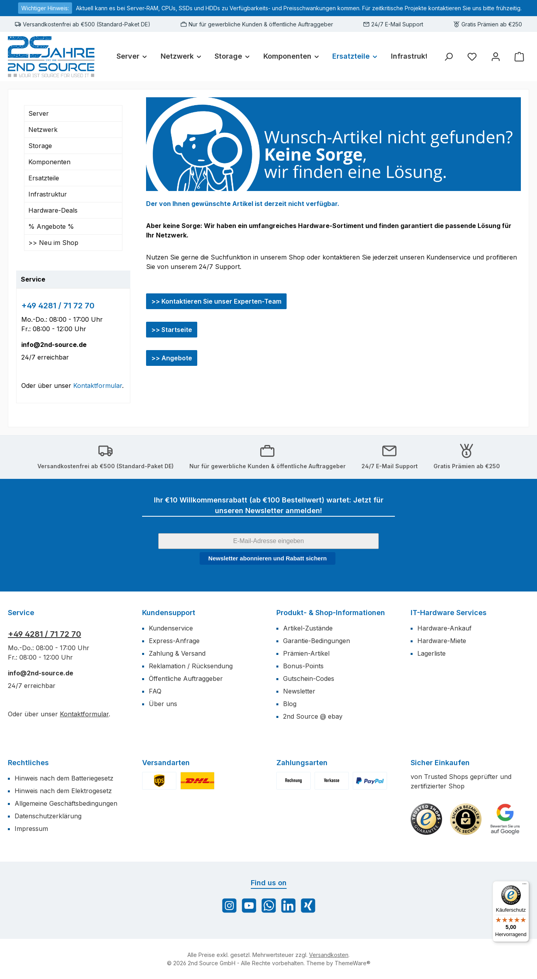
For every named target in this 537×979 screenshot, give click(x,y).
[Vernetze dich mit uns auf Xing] (308, 905)
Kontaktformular (97, 385)
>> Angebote (171, 358)
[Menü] (524, 885)
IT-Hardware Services (449, 612)
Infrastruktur (47, 194)
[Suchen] (448, 56)
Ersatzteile (43, 178)
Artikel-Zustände (308, 628)
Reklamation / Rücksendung (191, 666)
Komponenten (49, 162)
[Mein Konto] (496, 56)
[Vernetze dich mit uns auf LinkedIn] (288, 905)
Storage (40, 146)
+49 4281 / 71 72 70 (57, 305)
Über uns (163, 704)
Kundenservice (171, 628)
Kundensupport (168, 612)
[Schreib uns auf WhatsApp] (269, 905)
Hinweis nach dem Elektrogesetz (63, 791)
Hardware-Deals (53, 210)
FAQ (155, 691)
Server (38, 113)
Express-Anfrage (174, 641)
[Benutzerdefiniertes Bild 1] (426, 819)
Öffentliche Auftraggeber (186, 678)
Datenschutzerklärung (48, 816)
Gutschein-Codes (308, 678)
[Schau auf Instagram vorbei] (229, 905)
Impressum (31, 829)
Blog (289, 704)
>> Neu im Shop (53, 243)
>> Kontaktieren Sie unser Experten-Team (216, 301)
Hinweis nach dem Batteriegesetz (64, 778)
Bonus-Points (303, 666)
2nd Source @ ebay (313, 716)
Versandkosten (328, 954)
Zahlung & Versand (177, 653)
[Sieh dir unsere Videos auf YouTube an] (249, 905)
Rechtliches (28, 762)
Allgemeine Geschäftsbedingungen (66, 803)
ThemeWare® (352, 963)
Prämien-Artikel (306, 653)
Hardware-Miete (441, 641)
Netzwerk (42, 130)
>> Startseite (171, 330)
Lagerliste (431, 653)
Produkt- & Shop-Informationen (330, 612)
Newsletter (299, 691)
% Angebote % (51, 226)
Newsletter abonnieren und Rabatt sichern (267, 558)
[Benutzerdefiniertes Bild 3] (505, 819)
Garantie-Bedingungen (316, 641)
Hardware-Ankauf (444, 628)
